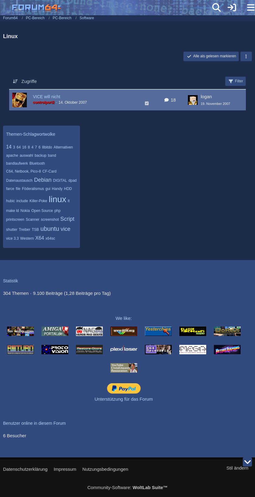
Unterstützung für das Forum (124, 399)
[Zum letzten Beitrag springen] (193, 100)
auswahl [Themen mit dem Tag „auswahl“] (26, 155)
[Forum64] (113, 8)
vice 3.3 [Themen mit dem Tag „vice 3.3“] (12, 238)
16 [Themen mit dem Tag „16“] (24, 147)
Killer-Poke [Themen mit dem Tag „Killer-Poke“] (38, 201)
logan (206, 96)
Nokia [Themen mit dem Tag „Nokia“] (25, 211)
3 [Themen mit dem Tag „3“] (14, 147)
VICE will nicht (46, 96)
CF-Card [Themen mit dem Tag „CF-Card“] (49, 171)
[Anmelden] (232, 7)
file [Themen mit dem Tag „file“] (18, 189)
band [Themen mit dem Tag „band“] (52, 155)
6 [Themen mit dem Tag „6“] (39, 147)
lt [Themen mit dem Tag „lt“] (69, 201)
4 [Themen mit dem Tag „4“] (32, 147)
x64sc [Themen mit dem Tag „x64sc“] (50, 238)
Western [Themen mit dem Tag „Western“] (27, 238)
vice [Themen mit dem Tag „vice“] (65, 229)
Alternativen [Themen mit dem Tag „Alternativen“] (63, 147)
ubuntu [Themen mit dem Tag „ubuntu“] (50, 228)
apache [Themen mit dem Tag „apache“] (12, 155)
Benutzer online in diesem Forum (34, 423)
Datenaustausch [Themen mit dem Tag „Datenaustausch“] (19, 180)
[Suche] (216, 8)
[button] (246, 56)
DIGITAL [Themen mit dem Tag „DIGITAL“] (60, 180)
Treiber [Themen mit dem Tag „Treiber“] (25, 229)
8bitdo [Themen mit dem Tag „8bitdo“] (47, 147)
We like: (124, 318)
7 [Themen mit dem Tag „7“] (36, 147)
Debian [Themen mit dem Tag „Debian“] (43, 180)
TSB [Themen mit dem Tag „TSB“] (35, 229)
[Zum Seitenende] (247, 462)
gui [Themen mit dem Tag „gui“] (47, 189)
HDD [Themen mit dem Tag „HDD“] (68, 189)
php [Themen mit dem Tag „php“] (57, 211)
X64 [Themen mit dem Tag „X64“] (39, 238)
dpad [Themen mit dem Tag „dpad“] (73, 180)
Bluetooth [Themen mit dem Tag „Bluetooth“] (37, 163)
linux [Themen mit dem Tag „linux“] (57, 199)
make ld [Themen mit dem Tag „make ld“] (12, 211)
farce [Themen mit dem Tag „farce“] (10, 189)
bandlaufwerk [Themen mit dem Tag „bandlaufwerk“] (17, 163)
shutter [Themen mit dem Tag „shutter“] (11, 229)
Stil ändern (237, 467)
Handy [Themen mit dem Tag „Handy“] (57, 189)
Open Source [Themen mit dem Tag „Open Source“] (42, 211)
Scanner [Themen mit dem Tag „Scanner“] (32, 219)
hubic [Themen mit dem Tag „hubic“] (10, 201)
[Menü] (247, 8)
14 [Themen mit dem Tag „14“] (9, 146)
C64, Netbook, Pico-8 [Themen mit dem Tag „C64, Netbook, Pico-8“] (23, 171)
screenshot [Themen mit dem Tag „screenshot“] (50, 219)
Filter (235, 81)
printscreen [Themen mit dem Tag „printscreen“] (15, 219)
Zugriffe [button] (29, 81)
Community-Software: (127, 487)
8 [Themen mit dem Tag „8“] (29, 147)
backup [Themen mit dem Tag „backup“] (40, 155)
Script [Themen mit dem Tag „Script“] (67, 219)
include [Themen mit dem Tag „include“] (22, 201)
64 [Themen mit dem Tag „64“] (18, 147)
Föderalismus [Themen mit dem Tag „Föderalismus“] (33, 189)
